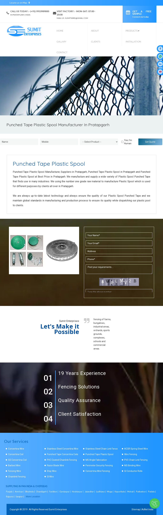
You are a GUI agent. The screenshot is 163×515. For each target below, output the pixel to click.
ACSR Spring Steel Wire (136, 448)
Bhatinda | (30, 491)
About (95, 30)
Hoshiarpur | (78, 491)
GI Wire (50, 476)
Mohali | (131, 491)
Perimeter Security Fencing (99, 465)
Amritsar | (20, 491)
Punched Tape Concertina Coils (62, 454)
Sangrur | (20, 496)
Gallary (61, 41)
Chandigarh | (42, 491)
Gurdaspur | (65, 491)
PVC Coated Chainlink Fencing (62, 460)
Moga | (110, 491)
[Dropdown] (99, 142)
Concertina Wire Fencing (97, 471)
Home (60, 30)
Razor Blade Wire (55, 465)
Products (132, 30)
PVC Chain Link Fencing (136, 460)
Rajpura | (10, 496)
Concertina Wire (16, 448)
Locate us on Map (20, 2)
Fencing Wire (14, 471)
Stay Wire (51, 471)
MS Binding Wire (132, 465)
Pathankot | (142, 491)
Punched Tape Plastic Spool (99, 454)
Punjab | (10, 491)
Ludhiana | (101, 491)
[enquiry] (129, 12)
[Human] (122, 142)
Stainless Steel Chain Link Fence (101, 448)
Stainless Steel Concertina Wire (62, 448)
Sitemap (136, 509)
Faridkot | (54, 491)
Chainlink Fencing (17, 476)
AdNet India (147, 509)
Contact (62, 52)
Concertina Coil (15, 454)
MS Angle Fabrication (96, 460)
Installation (133, 41)
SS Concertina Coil (17, 460)
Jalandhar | (90, 491)
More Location (33, 496)
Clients (95, 41)
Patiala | (152, 491)
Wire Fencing (130, 454)
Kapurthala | (121, 491)
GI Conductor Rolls (133, 471)
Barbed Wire (14, 465)
